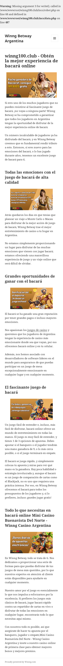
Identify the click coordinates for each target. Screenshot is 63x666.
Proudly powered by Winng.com (20, 661)
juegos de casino (37, 330)
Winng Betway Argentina (18, 38)
